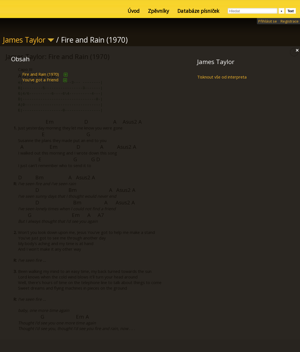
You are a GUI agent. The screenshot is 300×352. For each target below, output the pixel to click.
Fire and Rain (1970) (40, 74)
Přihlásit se (267, 21)
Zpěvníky (158, 11)
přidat (65, 74)
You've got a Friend (40, 79)
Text (290, 11)
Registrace (290, 21)
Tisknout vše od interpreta (222, 77)
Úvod (134, 11)
